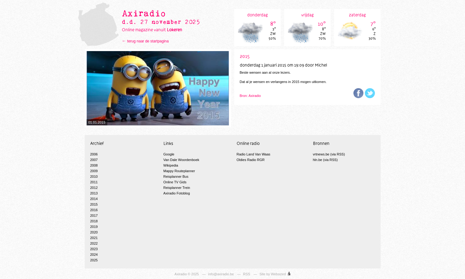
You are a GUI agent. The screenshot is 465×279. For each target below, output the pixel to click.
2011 (94, 182)
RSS (246, 274)
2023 (94, 249)
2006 (94, 154)
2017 (94, 215)
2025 (94, 260)
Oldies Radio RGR (251, 160)
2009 (94, 171)
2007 (94, 160)
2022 (94, 243)
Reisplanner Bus (176, 176)
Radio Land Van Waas (254, 154)
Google (168, 154)
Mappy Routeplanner (179, 171)
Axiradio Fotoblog (176, 193)
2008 (94, 165)
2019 (94, 227)
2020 (94, 232)
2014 (94, 199)
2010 (94, 176)
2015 (94, 204)
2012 (94, 188)
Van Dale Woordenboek (181, 160)
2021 (94, 238)
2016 (94, 210)
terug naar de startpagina (148, 41)
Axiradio (181, 274)
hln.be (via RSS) (325, 160)
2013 (94, 193)
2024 (94, 254)
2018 (94, 221)
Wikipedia (170, 165)
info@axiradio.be (221, 274)
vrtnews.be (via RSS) (329, 154)
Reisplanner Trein (176, 188)
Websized (278, 274)
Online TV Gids (174, 182)
